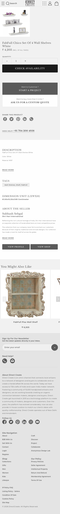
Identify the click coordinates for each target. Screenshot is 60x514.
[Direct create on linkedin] (24, 421)
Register (5, 454)
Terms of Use (36, 480)
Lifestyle (5, 480)
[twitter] (11, 119)
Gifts (4, 465)
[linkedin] (24, 119)
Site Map (5, 503)
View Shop (44, 247)
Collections (6, 462)
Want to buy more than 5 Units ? (30, 101)
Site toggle (3, 3)
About (4, 436)
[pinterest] (18, 119)
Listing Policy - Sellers (11, 491)
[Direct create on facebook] (5, 421)
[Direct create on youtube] (38, 421)
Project (34, 443)
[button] (58, 299)
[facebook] (5, 119)
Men (4, 469)
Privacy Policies (37, 462)
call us (5, 360)
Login (4, 451)
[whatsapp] (31, 119)
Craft (33, 436)
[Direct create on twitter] (11, 421)
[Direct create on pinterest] (18, 421)
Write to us (12, 360)
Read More (8, 170)
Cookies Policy (8, 499)
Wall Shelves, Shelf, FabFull (15, 185)
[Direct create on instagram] (31, 421)
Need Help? (18, 130)
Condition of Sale (9, 495)
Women (5, 473)
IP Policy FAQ (7, 488)
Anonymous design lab (40, 451)
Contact (5, 447)
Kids (4, 477)
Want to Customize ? (30, 89)
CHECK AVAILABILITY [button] (30, 68)
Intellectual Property (39, 469)
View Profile (16, 247)
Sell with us (7, 443)
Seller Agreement (38, 465)
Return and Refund (39, 473)
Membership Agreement (41, 477)
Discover (34, 439)
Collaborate (35, 447)
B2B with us (7, 439)
